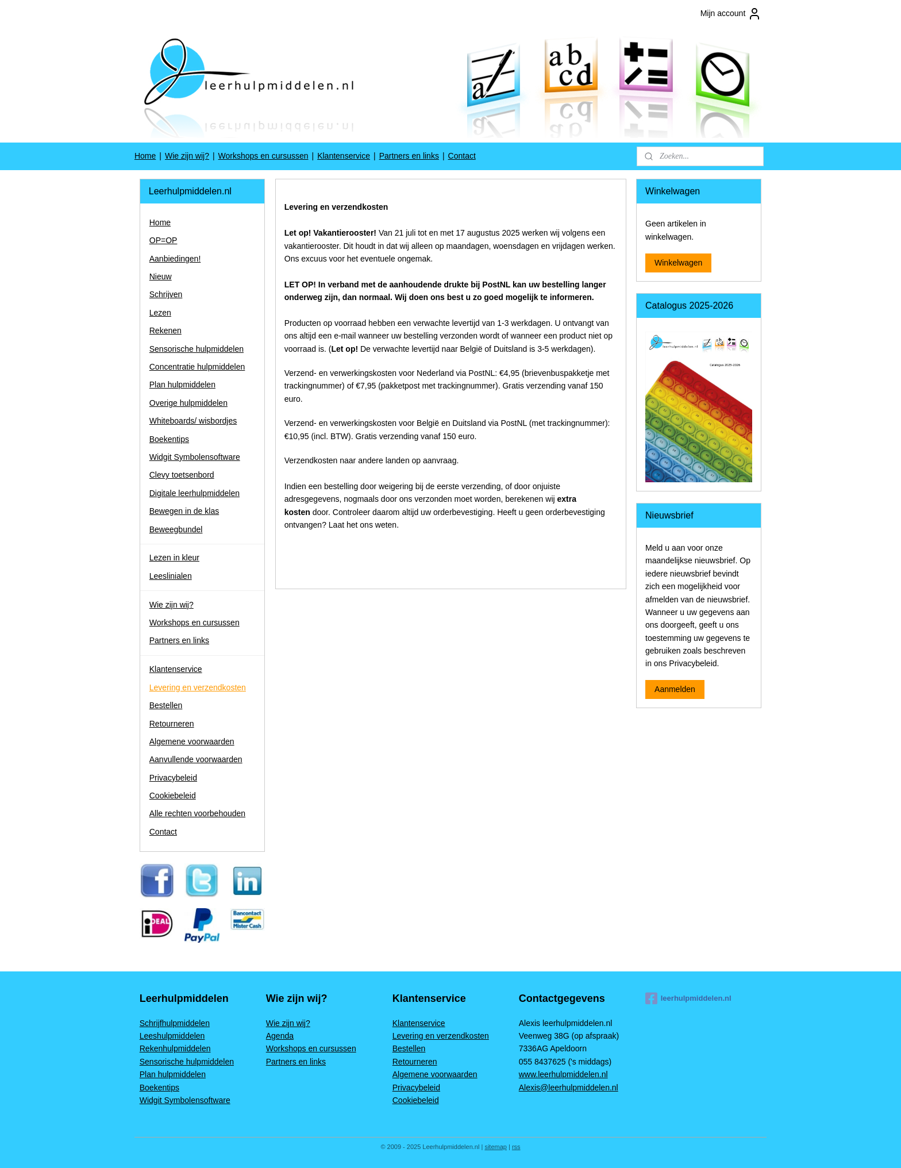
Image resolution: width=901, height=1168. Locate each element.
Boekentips (169, 439)
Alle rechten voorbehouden (197, 813)
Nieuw (160, 276)
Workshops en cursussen (263, 155)
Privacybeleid (173, 777)
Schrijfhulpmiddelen (175, 1023)
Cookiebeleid (172, 795)
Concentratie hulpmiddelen (197, 366)
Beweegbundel (176, 529)
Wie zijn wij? (187, 155)
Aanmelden (674, 689)
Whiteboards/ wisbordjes (193, 420)
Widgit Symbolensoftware (194, 457)
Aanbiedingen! (175, 258)
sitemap (495, 1146)
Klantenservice (343, 155)
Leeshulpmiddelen (172, 1035)
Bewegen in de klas (184, 511)
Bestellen (166, 705)
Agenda (280, 1035)
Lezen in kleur (174, 557)
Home (145, 155)
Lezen (160, 312)
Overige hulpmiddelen (188, 403)
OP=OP (163, 240)
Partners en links (409, 155)
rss (516, 1146)
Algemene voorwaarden (191, 741)
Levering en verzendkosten (197, 687)
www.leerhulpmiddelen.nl (563, 1074)
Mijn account (731, 14)
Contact (462, 155)
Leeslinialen (170, 576)
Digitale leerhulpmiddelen (194, 493)
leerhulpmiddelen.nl (688, 998)
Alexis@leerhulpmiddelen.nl (568, 1087)
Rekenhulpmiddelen (175, 1048)
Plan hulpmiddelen (182, 384)
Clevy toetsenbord (181, 474)
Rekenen (165, 330)
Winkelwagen (678, 262)
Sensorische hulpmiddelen (196, 349)
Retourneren (171, 723)
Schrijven (166, 294)
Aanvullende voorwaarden (195, 759)
